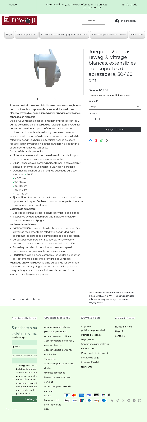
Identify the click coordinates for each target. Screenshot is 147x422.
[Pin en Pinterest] (96, 140)
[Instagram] (139, 400)
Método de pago (90, 357)
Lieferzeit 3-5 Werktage (118, 95)
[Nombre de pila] (30, 342)
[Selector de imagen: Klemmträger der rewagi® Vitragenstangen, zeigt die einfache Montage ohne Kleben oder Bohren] (52, 98)
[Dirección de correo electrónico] (30, 360)
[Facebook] (134, 400)
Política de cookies (91, 334)
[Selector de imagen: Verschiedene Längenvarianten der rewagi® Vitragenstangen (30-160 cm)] (46, 98)
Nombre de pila (19, 337)
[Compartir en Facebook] (90, 140)
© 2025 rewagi (13, 409)
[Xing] (112, 400)
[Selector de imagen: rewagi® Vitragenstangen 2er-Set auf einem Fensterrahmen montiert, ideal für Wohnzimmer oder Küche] (55, 98)
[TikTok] (118, 400)
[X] (123, 400)
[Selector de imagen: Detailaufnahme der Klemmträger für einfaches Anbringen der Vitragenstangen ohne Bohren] (40, 98)
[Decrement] (91, 119)
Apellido (16, 346)
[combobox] (115, 107)
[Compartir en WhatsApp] (102, 140)
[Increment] (100, 119)
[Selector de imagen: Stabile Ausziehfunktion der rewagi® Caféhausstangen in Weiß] (49, 98)
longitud (93, 101)
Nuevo (47, 395)
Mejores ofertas (52, 404)
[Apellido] (30, 351)
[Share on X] (107, 140)
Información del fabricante (27, 299)
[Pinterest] (128, 400)
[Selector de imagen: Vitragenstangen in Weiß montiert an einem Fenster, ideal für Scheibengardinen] (43, 98)
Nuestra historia (124, 326)
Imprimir (86, 326)
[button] (25, 21)
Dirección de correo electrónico (27, 355)
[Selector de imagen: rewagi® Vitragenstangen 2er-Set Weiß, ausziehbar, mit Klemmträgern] (37, 98)
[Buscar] (93, 20)
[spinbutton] (95, 119)
